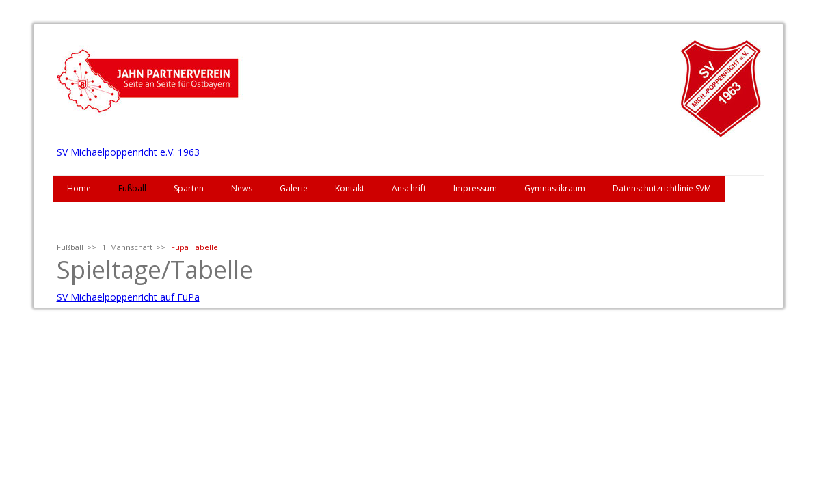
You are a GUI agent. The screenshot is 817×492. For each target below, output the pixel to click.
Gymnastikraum (554, 188)
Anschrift (409, 188)
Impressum (475, 188)
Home (79, 188)
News (241, 188)
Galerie (294, 188)
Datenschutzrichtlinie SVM (662, 188)
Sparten (189, 188)
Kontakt (349, 188)
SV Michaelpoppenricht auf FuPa (128, 296)
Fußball (132, 188)
